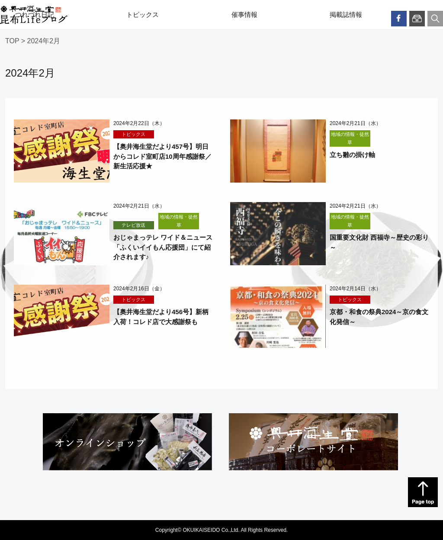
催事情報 (244, 14)
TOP (12, 41)
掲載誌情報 (346, 14)
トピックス (142, 14)
